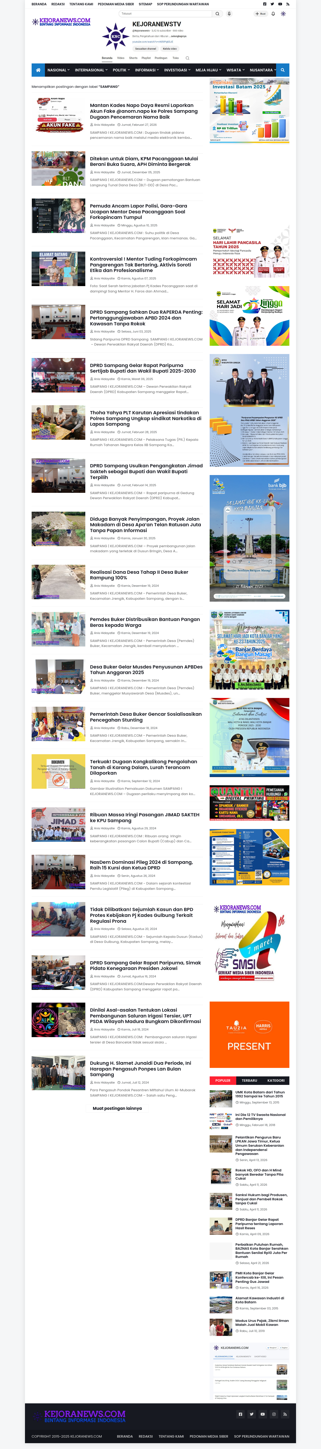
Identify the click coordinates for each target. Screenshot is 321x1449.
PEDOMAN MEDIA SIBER (116, 4)
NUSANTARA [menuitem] (261, 70)
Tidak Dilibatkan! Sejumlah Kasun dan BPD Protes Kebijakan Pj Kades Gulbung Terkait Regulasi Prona (141, 915)
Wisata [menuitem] (234, 70)
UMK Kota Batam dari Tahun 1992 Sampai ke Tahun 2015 (260, 1094)
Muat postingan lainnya (117, 1108)
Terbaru (249, 1080)
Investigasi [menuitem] (175, 70)
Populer (223, 1080)
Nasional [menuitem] (57, 70)
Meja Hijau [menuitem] (207, 70)
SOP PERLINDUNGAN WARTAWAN (183, 4)
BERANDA (39, 4)
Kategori (276, 1080)
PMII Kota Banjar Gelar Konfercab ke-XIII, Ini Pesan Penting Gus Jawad (259, 1277)
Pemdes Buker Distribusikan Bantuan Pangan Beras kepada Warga (145, 622)
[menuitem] (38, 70)
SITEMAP (145, 4)
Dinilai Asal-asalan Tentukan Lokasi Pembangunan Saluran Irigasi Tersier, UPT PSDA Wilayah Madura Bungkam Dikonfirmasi (145, 1015)
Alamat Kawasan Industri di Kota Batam (259, 1300)
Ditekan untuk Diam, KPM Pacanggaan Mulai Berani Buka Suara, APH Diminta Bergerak (144, 161)
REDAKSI (58, 4)
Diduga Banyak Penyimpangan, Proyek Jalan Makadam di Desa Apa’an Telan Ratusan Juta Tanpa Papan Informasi (145, 524)
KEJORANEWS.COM (86, 1436)
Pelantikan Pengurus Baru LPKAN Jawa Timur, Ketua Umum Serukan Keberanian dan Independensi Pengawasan (259, 1145)
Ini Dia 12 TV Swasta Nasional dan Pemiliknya (260, 1117)
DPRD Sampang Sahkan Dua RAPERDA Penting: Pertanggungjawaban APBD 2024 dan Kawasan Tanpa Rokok (146, 317)
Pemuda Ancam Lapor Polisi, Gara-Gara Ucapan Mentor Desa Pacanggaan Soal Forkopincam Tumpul (138, 211)
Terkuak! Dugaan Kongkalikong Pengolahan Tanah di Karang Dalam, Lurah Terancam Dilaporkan (143, 767)
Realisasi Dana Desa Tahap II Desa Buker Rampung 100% (139, 575)
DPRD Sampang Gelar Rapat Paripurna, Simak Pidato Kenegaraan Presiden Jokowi (145, 965)
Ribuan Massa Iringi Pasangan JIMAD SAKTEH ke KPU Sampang (145, 817)
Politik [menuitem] (119, 70)
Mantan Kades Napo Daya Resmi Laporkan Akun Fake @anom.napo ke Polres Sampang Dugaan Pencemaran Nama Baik (144, 111)
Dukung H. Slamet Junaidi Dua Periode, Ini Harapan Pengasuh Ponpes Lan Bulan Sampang (140, 1068)
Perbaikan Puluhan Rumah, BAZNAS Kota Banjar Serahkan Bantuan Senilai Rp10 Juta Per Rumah (261, 1251)
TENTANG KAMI (81, 4)
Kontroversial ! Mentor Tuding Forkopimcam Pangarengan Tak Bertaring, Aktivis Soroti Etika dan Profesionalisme (143, 264)
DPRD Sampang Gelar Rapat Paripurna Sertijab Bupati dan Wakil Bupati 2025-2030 (143, 368)
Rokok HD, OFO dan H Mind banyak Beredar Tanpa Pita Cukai (259, 1174)
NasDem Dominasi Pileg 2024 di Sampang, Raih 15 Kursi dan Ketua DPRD (141, 865)
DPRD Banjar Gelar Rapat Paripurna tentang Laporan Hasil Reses (259, 1224)
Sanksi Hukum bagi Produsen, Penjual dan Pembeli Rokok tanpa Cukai (261, 1199)
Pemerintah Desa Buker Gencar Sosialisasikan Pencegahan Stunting (146, 717)
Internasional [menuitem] (89, 70)
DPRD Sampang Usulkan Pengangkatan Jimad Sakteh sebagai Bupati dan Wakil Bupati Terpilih (146, 471)
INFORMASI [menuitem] (145, 70)
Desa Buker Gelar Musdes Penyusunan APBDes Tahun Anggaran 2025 (146, 669)
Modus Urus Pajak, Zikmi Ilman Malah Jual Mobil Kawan (262, 1323)
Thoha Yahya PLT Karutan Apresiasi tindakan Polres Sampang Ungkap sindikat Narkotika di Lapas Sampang (145, 418)
